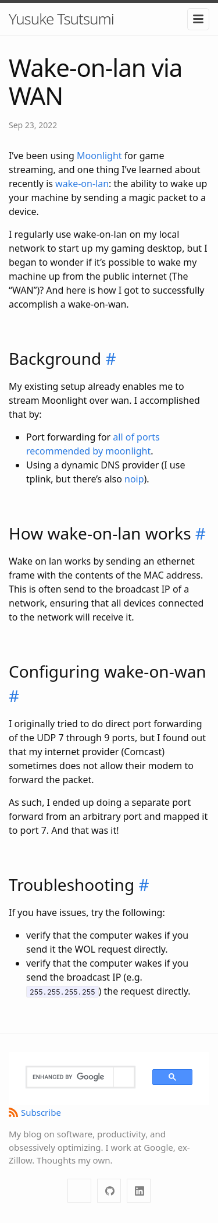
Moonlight (99, 155)
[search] (70, 1077)
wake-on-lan (82, 183)
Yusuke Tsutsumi (61, 18)
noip (134, 479)
